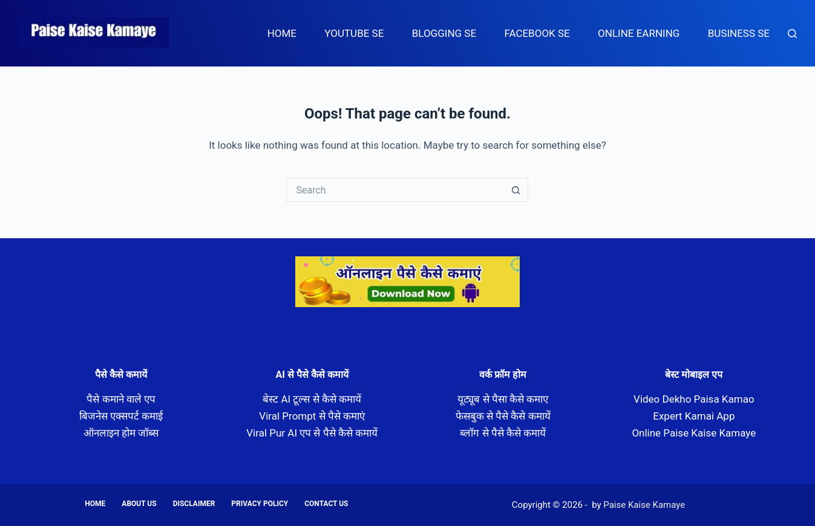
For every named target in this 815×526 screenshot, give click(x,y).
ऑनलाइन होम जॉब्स (121, 433)
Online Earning (638, 33)
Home (281, 33)
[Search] (792, 33)
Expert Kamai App (694, 416)
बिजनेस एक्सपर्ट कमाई (121, 416)
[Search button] (516, 190)
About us (139, 503)
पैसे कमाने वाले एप (121, 399)
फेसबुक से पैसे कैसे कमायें (503, 416)
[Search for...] (395, 190)
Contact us (326, 503)
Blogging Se (444, 33)
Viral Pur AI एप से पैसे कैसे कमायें (312, 433)
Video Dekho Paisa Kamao (693, 399)
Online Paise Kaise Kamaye (694, 433)
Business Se (739, 33)
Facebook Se (536, 33)
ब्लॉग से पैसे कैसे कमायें (503, 433)
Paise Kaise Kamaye (644, 504)
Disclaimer (194, 503)
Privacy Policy (259, 503)
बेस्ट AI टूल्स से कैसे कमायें (312, 399)
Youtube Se (354, 33)
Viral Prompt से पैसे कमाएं (312, 416)
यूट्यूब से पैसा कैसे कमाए (502, 399)
